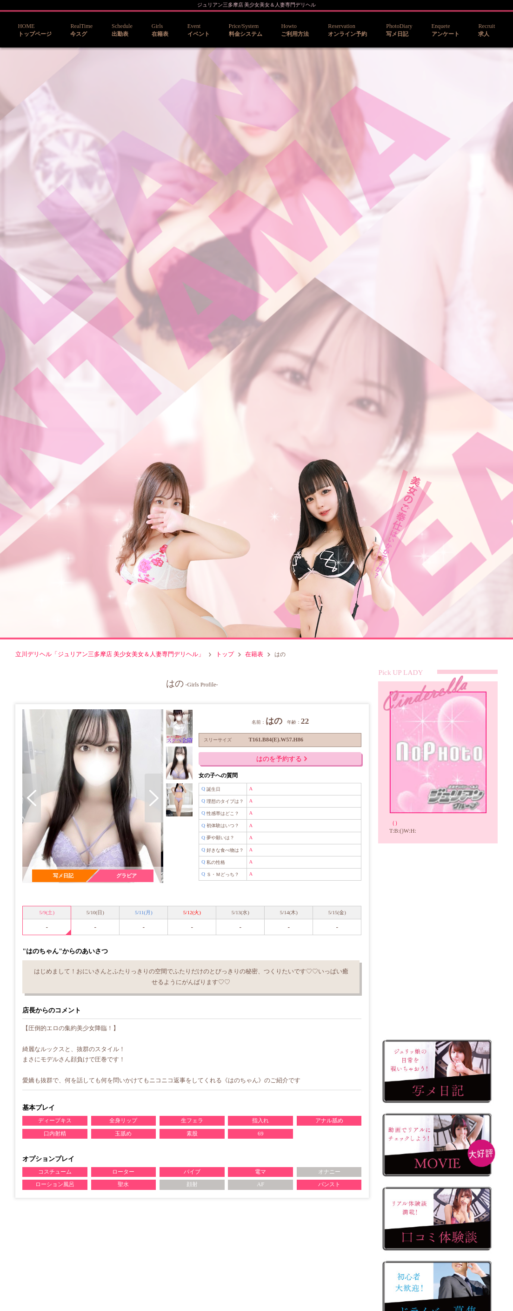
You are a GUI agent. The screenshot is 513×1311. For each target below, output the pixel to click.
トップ (225, 655)
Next (151, 801)
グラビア (125, 876)
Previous (32, 801)
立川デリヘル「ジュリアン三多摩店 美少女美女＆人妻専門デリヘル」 (109, 655)
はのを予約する (277, 762)
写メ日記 (63, 876)
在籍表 (255, 655)
